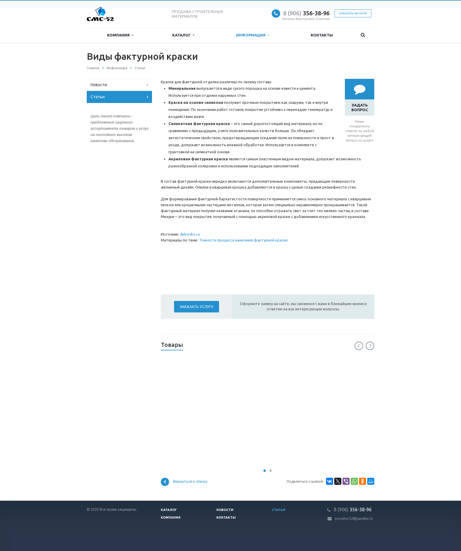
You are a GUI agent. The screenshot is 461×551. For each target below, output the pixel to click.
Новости (99, 84)
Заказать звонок (353, 13)
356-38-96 (306, 13)
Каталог (183, 35)
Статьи (98, 96)
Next (370, 346)
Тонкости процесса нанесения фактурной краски (243, 240)
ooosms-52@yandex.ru (354, 518)
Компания (120, 35)
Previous (359, 346)
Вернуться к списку (184, 482)
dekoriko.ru (190, 234)
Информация (252, 35)
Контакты (322, 35)
